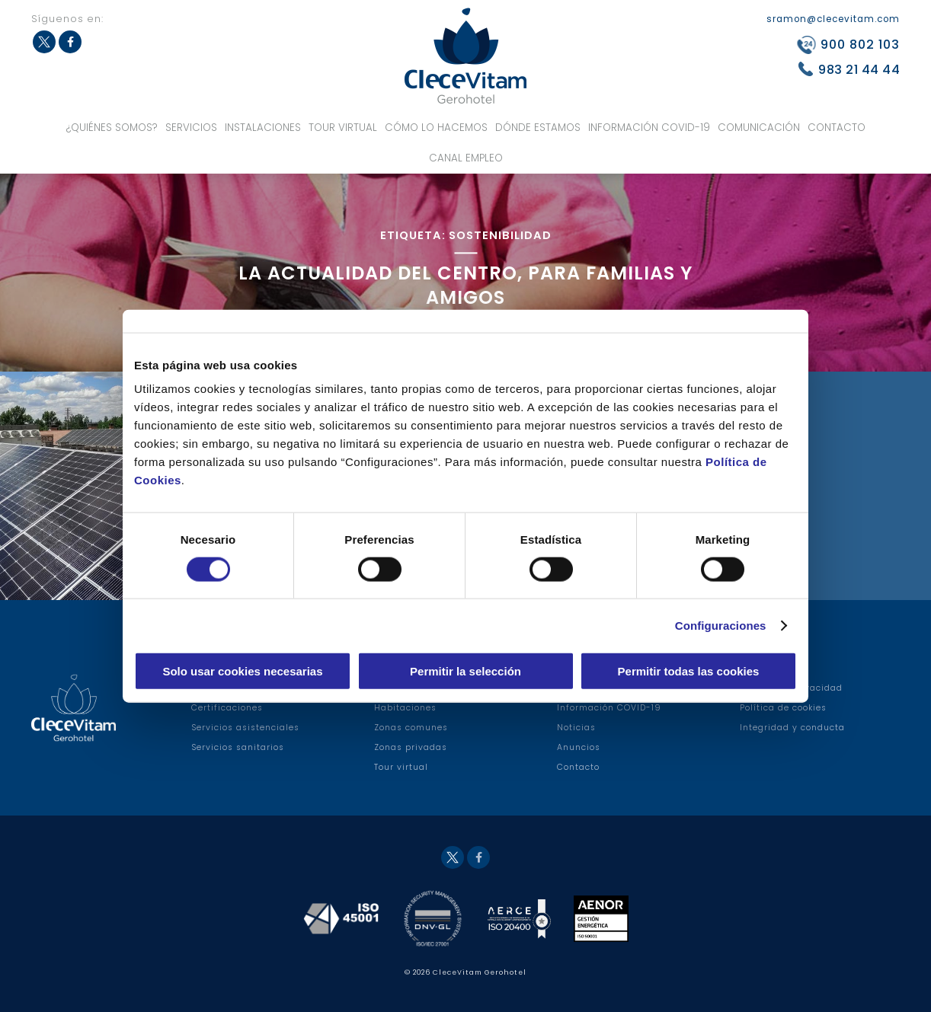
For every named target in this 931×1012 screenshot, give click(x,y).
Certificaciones (227, 708)
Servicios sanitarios (237, 747)
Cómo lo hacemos (436, 127)
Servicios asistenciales (245, 727)
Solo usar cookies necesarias (242, 671)
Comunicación (759, 127)
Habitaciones (405, 708)
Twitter (44, 41)
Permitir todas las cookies (689, 671)
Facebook (70, 41)
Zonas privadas (410, 747)
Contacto (836, 127)
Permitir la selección (465, 671)
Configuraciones (720, 624)
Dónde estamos (538, 127)
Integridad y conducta (792, 727)
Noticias (576, 727)
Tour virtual (343, 127)
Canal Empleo (466, 158)
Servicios (191, 127)
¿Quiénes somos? (112, 127)
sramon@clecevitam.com (833, 19)
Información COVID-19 (649, 127)
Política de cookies (783, 708)
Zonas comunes (411, 727)
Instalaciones (263, 127)
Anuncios (578, 747)
